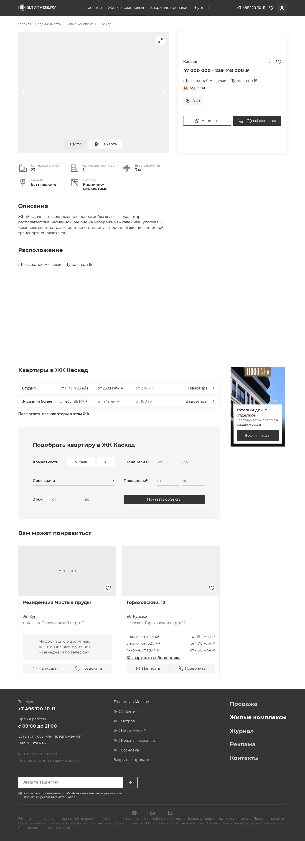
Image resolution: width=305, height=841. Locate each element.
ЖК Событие (126, 712)
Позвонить (88, 668)
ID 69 (193, 101)
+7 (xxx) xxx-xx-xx (257, 121)
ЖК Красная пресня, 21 (135, 741)
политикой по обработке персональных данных (80, 793)
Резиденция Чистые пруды (57, 602)
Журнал (201, 7)
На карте (105, 144)
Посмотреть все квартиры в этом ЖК (53, 414)
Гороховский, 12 (146, 602)
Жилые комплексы (126, 7)
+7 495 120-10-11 (36, 708)
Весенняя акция (258, 435)
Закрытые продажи (168, 7)
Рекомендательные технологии (44, 828)
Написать (207, 121)
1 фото (75, 144)
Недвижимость (48, 24)
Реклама (243, 744)
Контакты (244, 758)
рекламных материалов (57, 797)
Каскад (105, 24)
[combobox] (73, 481)
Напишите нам (32, 743)
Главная (24, 24)
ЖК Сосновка (126, 750)
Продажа (93, 7)
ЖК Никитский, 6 (130, 731)
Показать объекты (164, 499)
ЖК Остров (124, 721)
